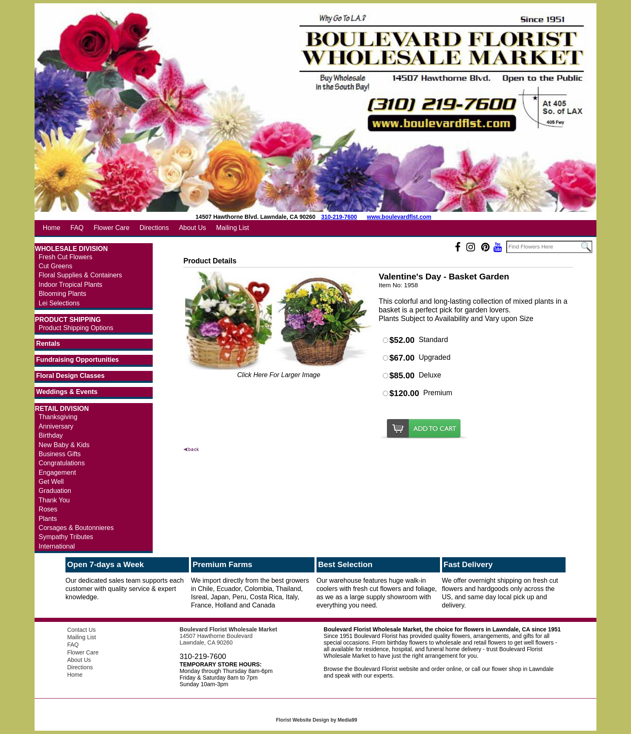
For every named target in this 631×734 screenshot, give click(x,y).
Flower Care (111, 227)
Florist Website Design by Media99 (316, 720)
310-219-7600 (339, 216)
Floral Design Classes (70, 375)
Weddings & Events (67, 391)
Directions (154, 227)
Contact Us (81, 629)
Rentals (48, 343)
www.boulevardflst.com (399, 216)
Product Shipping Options (76, 327)
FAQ (77, 227)
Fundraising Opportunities (77, 359)
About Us (192, 227)
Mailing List (232, 227)
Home (52, 227)
